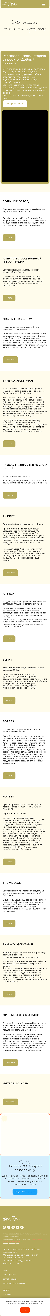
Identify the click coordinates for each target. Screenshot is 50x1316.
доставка (7, 1294)
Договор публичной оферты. (11, 1243)
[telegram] (8, 1227)
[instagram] (4, 1227)
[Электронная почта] (17, 1227)
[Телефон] (22, 1227)
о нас (5, 1270)
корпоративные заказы (14, 1283)
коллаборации (10, 1279)
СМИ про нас (9, 1274)
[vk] (13, 1227)
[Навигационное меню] (43, 4)
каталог (6, 1290)
